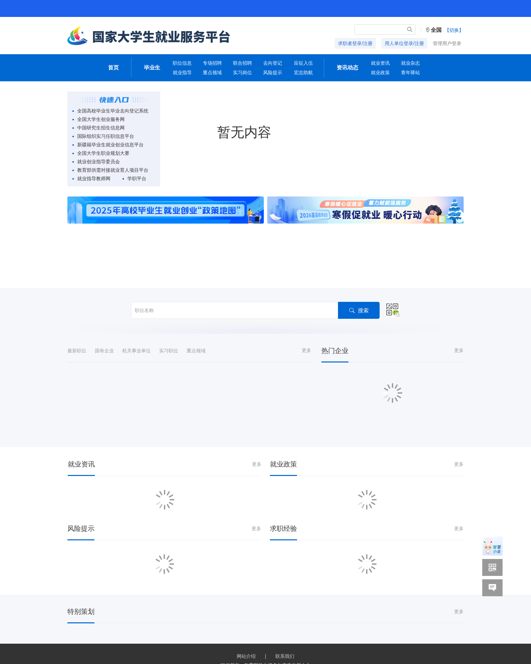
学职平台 (136, 178)
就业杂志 (410, 63)
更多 (306, 350)
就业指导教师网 (93, 178)
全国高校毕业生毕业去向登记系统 (112, 110)
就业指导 (182, 72)
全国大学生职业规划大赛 (103, 153)
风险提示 (272, 72)
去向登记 (272, 63)
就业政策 (380, 72)
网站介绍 (246, 656)
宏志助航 (303, 72)
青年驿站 (410, 72)
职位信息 (182, 63)
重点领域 (212, 72)
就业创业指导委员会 (98, 161)
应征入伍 (303, 63)
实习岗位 (242, 72)
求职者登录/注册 (355, 43)
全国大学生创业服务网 (101, 119)
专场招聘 (212, 63)
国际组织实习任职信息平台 (105, 136)
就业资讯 (380, 63)
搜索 (359, 310)
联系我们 (284, 656)
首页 (113, 67)
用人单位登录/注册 (404, 43)
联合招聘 (242, 63)
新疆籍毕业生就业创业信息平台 (110, 144)
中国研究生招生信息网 (101, 127)
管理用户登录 (447, 43)
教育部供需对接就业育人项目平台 (112, 170)
